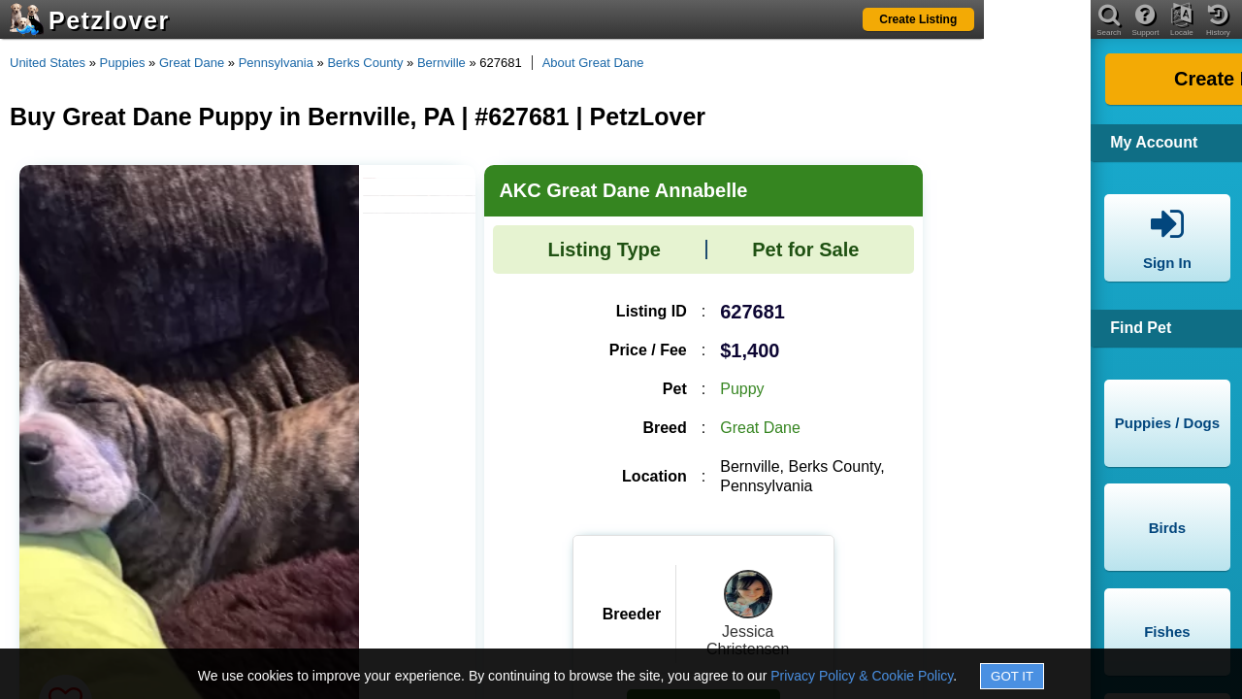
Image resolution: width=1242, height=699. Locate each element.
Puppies (123, 62)
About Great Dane (593, 62)
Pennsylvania (276, 62)
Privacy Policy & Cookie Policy (861, 675)
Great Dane (191, 62)
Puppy (742, 389)
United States (47, 62)
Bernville (441, 62)
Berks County (365, 62)
